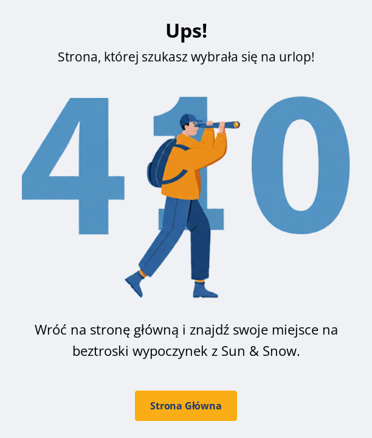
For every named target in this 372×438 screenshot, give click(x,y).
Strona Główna (185, 405)
